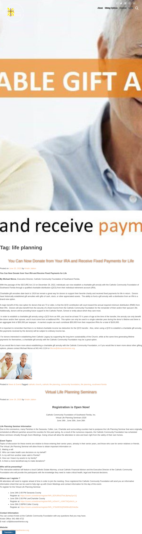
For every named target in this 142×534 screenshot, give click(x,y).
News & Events (15, 384)
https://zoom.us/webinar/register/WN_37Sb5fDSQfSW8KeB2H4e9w (49, 507)
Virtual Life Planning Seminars (71, 392)
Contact (123, 8)
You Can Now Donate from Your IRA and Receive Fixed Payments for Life (71, 261)
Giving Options (111, 8)
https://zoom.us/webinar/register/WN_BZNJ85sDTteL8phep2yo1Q (48, 496)
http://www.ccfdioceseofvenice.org (14, 530)
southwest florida (99, 384)
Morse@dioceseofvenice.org (62, 348)
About (100, 8)
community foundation (70, 384)
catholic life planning (51, 384)
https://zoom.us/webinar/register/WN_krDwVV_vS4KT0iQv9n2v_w (48, 501)
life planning (86, 384)
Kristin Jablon (30, 268)
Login (130, 8)
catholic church (34, 384)
